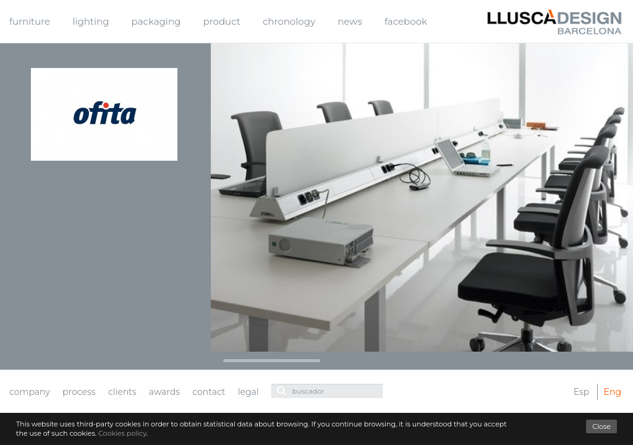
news (350, 21)
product (221, 21)
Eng (612, 391)
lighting (90, 21)
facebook (405, 21)
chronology (289, 21)
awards (164, 391)
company (29, 391)
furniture (29, 21)
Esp (582, 391)
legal (248, 391)
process (79, 391)
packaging (156, 21)
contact (208, 391)
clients (122, 391)
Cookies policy (122, 433)
